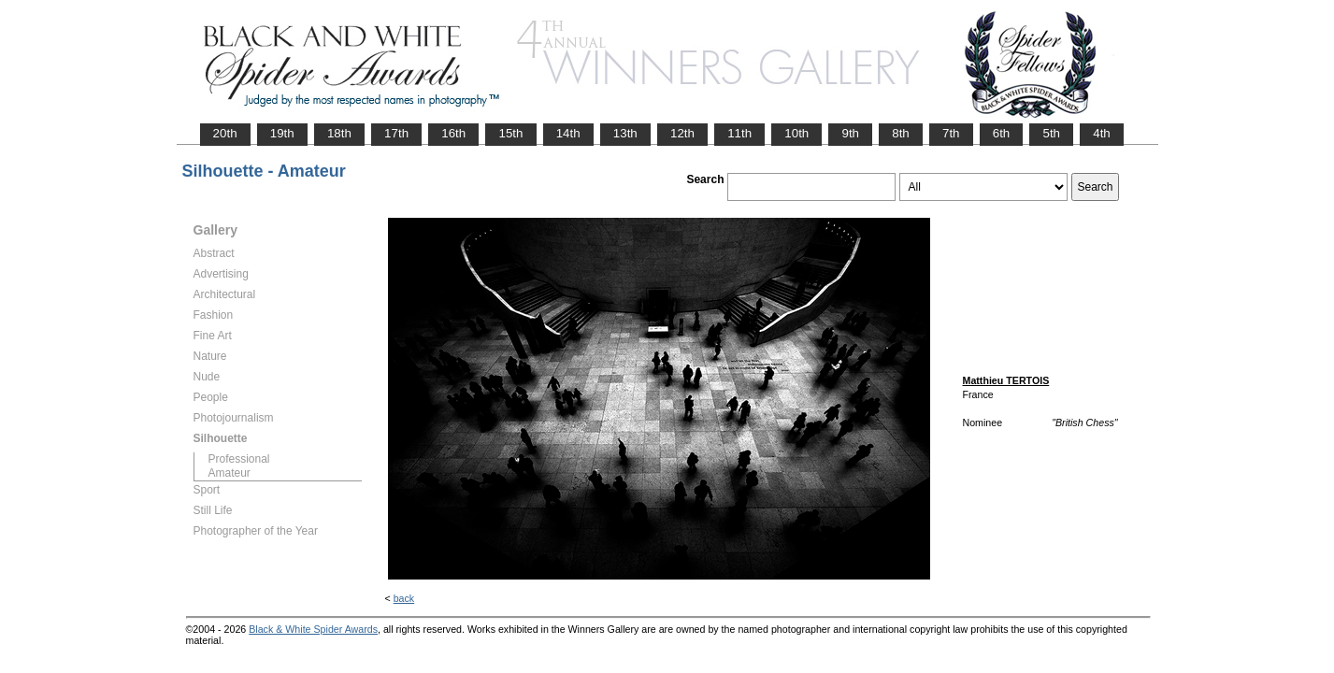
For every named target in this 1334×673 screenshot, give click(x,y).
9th (850, 133)
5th (1051, 133)
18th (339, 133)
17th (396, 133)
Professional (239, 458)
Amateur (229, 473)
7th (951, 133)
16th (453, 133)
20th (225, 133)
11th (739, 133)
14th (568, 133)
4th (1102, 133)
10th (796, 133)
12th (682, 133)
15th (510, 133)
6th (1002, 133)
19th (282, 133)
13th (625, 133)
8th (901, 133)
